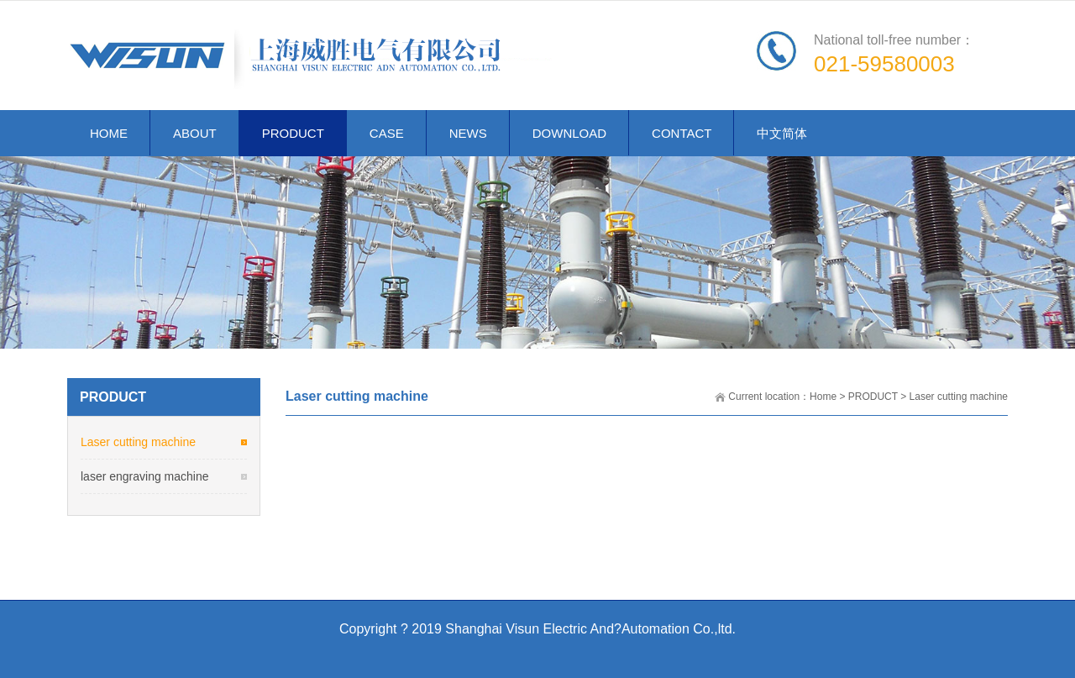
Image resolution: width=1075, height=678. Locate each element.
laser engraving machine (145, 476)
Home (823, 396)
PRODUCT (873, 396)
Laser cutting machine (959, 396)
